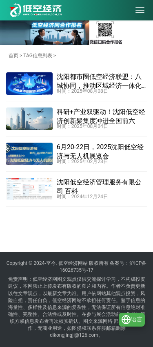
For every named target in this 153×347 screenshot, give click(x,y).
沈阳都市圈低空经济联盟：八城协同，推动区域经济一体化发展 (99, 82)
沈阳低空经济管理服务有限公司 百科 (99, 186)
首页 (13, 55)
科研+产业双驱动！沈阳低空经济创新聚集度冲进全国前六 (101, 116)
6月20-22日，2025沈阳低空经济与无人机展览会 (100, 151)
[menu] (140, 10)
